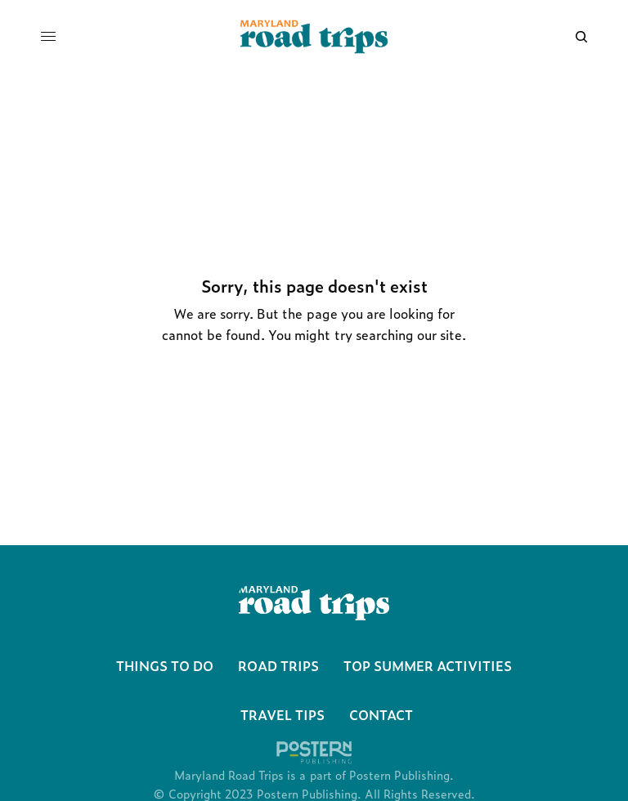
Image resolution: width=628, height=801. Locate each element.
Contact (381, 714)
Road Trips (278, 665)
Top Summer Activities (427, 665)
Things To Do (164, 665)
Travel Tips (282, 714)
